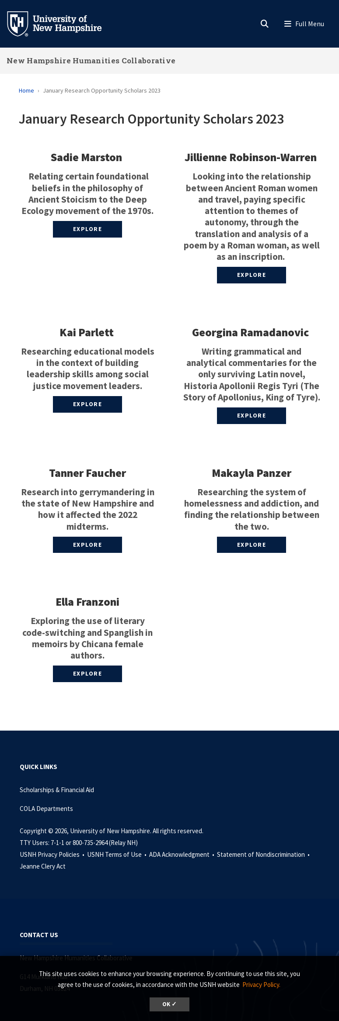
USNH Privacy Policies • (53, 854)
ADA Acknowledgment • (182, 854)
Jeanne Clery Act (43, 866)
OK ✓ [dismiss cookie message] (169, 1004)
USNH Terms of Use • (117, 854)
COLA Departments (46, 808)
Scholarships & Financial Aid (57, 790)
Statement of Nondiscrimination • (264, 854)
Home (26, 90)
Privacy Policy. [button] (261, 984)
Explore (87, 229)
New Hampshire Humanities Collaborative (91, 60)
